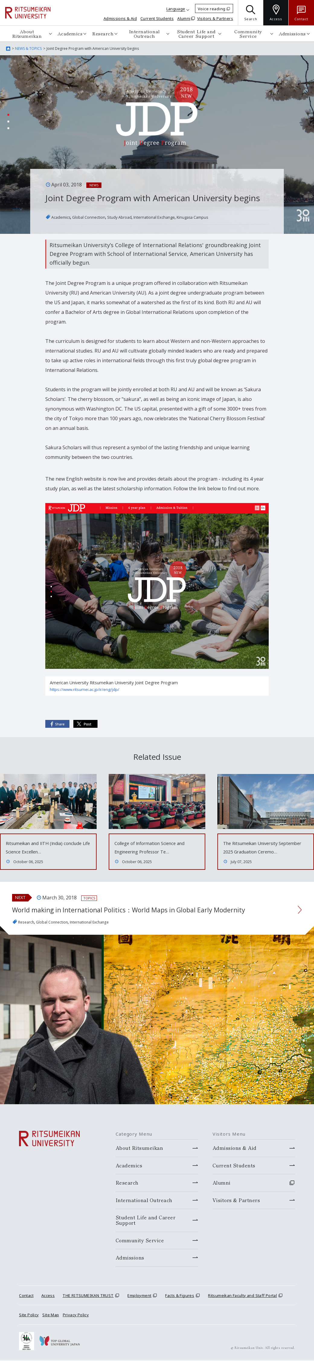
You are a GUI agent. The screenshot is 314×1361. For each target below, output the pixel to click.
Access (48, 1321)
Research (103, 33)
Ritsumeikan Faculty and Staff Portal (242, 1321)
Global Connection (97, 217)
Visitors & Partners (215, 18)
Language (175, 8)
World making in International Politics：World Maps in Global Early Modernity (143, 927)
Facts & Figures (179, 1321)
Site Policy (29, 1340)
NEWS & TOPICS (28, 48)
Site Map (50, 1340)
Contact (26, 1321)
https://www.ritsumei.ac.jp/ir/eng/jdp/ (86, 689)
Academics (70, 33)
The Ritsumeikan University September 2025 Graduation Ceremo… (260, 851)
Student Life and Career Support (196, 33)
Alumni (183, 18)
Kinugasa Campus (227, 217)
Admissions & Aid (120, 18)
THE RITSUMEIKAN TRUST (88, 1321)
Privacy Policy (76, 1340)
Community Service (248, 33)
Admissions (292, 33)
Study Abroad (135, 217)
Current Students (157, 18)
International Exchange (178, 217)
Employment (139, 1321)
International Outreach (144, 33)
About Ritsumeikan (27, 33)
